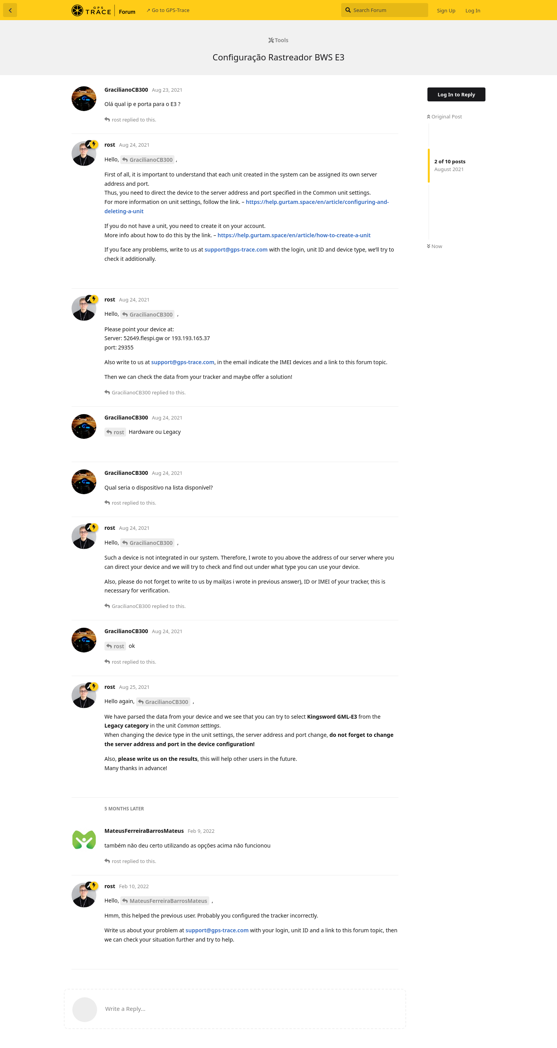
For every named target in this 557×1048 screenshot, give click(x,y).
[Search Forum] (384, 10)
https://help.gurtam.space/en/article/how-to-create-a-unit (294, 235)
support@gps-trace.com (236, 249)
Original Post (444, 116)
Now (434, 246)
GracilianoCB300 (151, 159)
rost (119, 432)
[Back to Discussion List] (10, 10)
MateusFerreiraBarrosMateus (168, 900)
